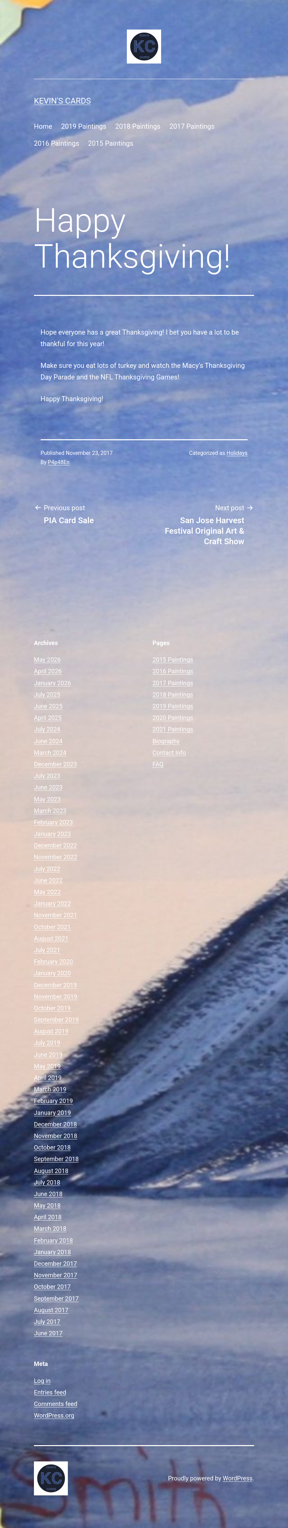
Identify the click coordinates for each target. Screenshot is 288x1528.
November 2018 (55, 1135)
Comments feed (55, 1403)
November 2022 (55, 856)
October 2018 (52, 1147)
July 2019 (47, 1042)
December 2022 (55, 845)
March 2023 (50, 810)
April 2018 (48, 1217)
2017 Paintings (191, 126)
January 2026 (52, 683)
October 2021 (52, 926)
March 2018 (50, 1228)
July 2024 (47, 729)
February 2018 (53, 1240)
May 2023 (47, 799)
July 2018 (47, 1182)
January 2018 (52, 1252)
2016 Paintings (56, 143)
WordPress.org (54, 1415)
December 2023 (55, 764)
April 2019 (48, 1077)
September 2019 (56, 1019)
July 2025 (47, 694)
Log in (42, 1380)
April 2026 (48, 671)
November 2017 (55, 1275)
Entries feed (50, 1392)
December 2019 (55, 985)
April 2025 (48, 717)
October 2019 (52, 1008)
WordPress (237, 1478)
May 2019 (47, 1066)
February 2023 (53, 822)
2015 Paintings (110, 143)
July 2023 (47, 775)
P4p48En (59, 462)
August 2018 (51, 1170)
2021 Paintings (173, 729)
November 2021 (55, 915)
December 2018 (55, 1124)
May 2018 (47, 1205)
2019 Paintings (83, 126)
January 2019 (52, 1112)
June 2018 (48, 1193)
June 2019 (48, 1054)
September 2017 (56, 1298)
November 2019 (55, 996)
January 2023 (52, 833)
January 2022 (52, 903)
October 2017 (52, 1286)
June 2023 (48, 787)
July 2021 (47, 950)
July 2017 (47, 1321)
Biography (166, 741)
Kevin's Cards (62, 101)
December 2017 (55, 1263)
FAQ (158, 764)
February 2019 (53, 1100)
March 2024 (50, 752)
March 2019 (50, 1089)
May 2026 (47, 659)
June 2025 (48, 706)
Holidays (237, 453)
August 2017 (51, 1310)
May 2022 (47, 891)
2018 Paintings (137, 126)
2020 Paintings (173, 717)
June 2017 (48, 1333)
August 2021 (51, 938)
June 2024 (48, 741)
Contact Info (169, 752)
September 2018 (56, 1158)
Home (43, 126)
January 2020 (52, 973)
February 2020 (53, 961)
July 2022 (47, 868)
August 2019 (51, 1031)
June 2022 (48, 880)
